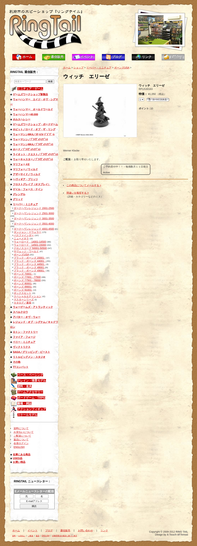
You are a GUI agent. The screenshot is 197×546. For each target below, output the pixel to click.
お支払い (21, 536)
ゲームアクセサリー (30, 391)
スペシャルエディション (27, 296)
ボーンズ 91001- (23, 289)
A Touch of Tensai (177, 534)
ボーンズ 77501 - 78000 (27, 280)
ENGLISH (19, 447)
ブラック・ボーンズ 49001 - (29, 270)
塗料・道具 (24, 386)
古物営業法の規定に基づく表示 (64, 536)
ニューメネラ (21, 238)
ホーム (27, 57)
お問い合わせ (85, 530)
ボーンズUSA (21, 254)
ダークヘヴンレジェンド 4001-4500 (34, 228)
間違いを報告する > (78, 192)
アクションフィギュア (31, 409)
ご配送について (22, 435)
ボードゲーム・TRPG (31, 397)
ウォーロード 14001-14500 (30, 241)
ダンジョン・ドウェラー (27, 232)
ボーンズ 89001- (23, 286)
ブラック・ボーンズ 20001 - (29, 257)
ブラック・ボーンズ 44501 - (29, 264)
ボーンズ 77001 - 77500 (27, 277)
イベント (87, 57)
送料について (21, 428)
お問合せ (176, 57)
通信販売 (57, 57)
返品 (37, 536)
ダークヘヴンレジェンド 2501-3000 (34, 213)
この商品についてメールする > (84, 185)
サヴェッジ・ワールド (26, 251)
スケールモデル (27, 414)
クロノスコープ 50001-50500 (30, 248)
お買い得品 (19, 462)
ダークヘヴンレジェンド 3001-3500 (34, 218)
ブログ (117, 57)
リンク (147, 57)
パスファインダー (24, 235)
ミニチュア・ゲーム (30, 88)
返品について (21, 439)
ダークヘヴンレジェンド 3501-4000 (34, 223)
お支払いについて (24, 432)
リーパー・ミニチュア (98, 67)
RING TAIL (182, 531)
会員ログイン (21, 443)
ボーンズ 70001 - (23, 273)
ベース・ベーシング (30, 374)
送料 (14, 536)
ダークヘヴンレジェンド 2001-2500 (34, 208)
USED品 (17, 458)
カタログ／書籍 (22, 302)
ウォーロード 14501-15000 (30, 244)
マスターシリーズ (24, 299)
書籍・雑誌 (24, 403)
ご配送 (30, 536)
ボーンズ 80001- (23, 283)
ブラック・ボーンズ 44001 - (30, 261)
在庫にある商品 (21, 454)
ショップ (78, 67)
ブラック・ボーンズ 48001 (29, 267)
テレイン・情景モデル (31, 380)
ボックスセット (22, 293)
